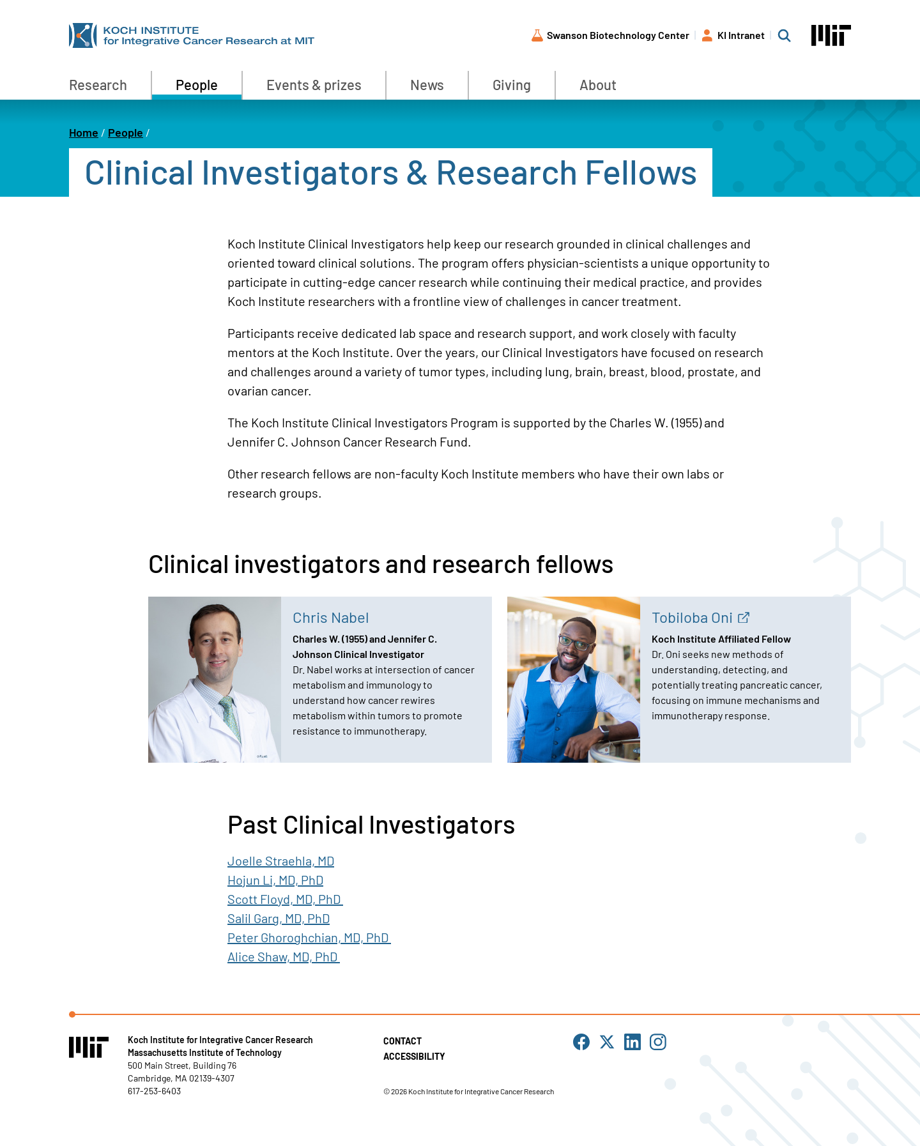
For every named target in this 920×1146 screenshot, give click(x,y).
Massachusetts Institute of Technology (205, 1052)
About (598, 84)
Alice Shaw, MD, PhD (282, 956)
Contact (402, 1040)
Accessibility (414, 1056)
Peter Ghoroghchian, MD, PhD (309, 937)
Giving (512, 84)
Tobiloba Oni (692, 616)
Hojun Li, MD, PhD (275, 879)
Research (98, 84)
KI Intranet (741, 35)
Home (83, 132)
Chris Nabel (331, 616)
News (427, 84)
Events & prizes (314, 84)
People (197, 84)
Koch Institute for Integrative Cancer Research (220, 1039)
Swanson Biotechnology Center (618, 35)
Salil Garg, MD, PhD (278, 918)
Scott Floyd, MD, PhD (284, 898)
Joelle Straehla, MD (280, 860)
